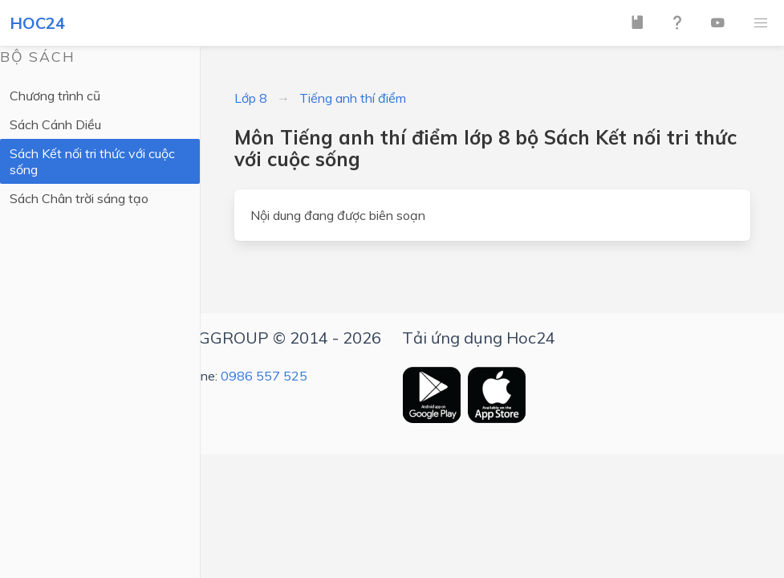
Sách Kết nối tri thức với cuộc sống (92, 161)
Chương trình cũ (55, 96)
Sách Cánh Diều (55, 124)
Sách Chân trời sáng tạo (79, 198)
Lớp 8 (250, 98)
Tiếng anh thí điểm (352, 98)
